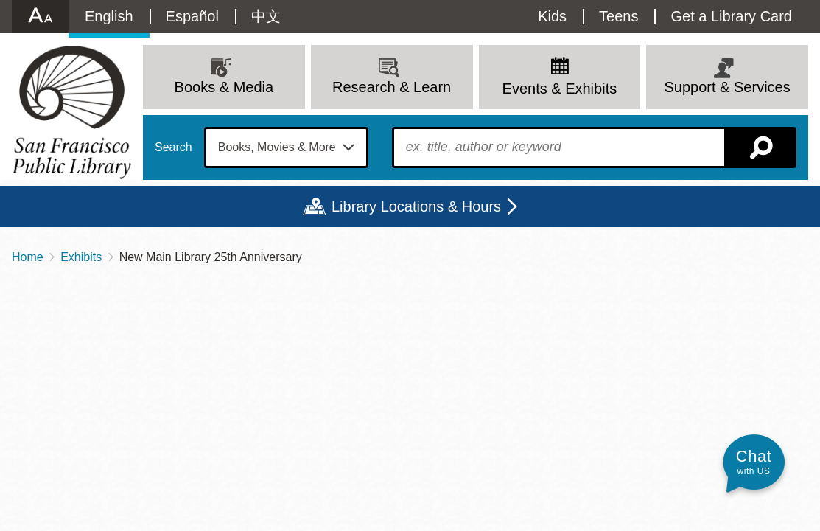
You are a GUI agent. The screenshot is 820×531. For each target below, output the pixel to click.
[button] (754, 462)
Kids (552, 16)
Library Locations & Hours (416, 206)
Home (27, 257)
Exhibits (81, 257)
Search (173, 147)
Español (192, 16)
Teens (618, 16)
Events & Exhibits (559, 88)
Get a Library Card (731, 16)
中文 (266, 16)
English (109, 16)
